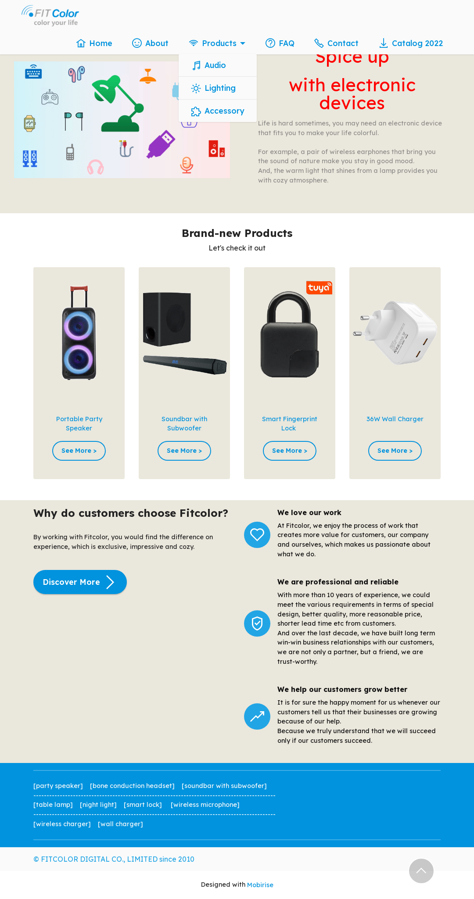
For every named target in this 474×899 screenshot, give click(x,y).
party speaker (58, 786)
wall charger (120, 824)
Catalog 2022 (411, 43)
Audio (208, 65)
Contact (336, 43)
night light (98, 805)
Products (213, 43)
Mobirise (260, 885)
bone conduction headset (132, 786)
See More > (79, 451)
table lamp (53, 805)
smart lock (142, 805)
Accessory (217, 111)
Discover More (80, 582)
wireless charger (62, 824)
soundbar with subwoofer (224, 786)
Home (94, 43)
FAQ (280, 43)
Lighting (213, 88)
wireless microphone (205, 805)
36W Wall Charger (395, 419)
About (150, 43)
